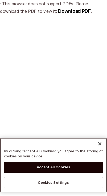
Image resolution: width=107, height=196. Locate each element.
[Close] (100, 144)
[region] (53, 165)
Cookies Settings (53, 183)
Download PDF (74, 11)
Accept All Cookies (53, 167)
